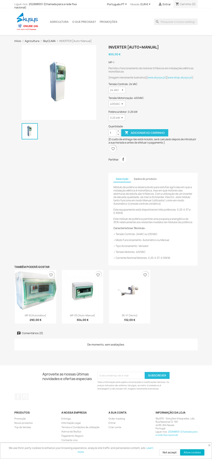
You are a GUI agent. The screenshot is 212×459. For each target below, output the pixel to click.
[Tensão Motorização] (116, 104)
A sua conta (117, 412)
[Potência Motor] (116, 118)
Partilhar (123, 159)
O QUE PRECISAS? (84, 22)
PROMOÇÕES (108, 22)
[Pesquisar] (176, 21)
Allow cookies (192, 452)
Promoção (20, 418)
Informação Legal (71, 422)
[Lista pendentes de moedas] (146, 4)
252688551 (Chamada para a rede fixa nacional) (45, 5)
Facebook (18, 396)
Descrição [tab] (122, 179)
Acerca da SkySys (71, 431)
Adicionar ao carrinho (145, 133)
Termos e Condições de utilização (80, 427)
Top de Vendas (22, 427)
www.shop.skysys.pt (180, 77)
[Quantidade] (112, 132)
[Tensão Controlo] (117, 90)
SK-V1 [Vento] (129, 315)
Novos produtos (23, 422)
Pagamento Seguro (72, 435)
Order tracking (116, 418)
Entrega (66, 418)
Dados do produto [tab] (145, 179)
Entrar (112, 422)
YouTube (25, 396)
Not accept (170, 452)
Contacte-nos (69, 440)
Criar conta (114, 427)
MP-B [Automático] (35, 315)
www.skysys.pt (157, 77)
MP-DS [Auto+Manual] (82, 315)
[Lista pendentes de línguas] (117, 4)
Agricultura (59, 22)
